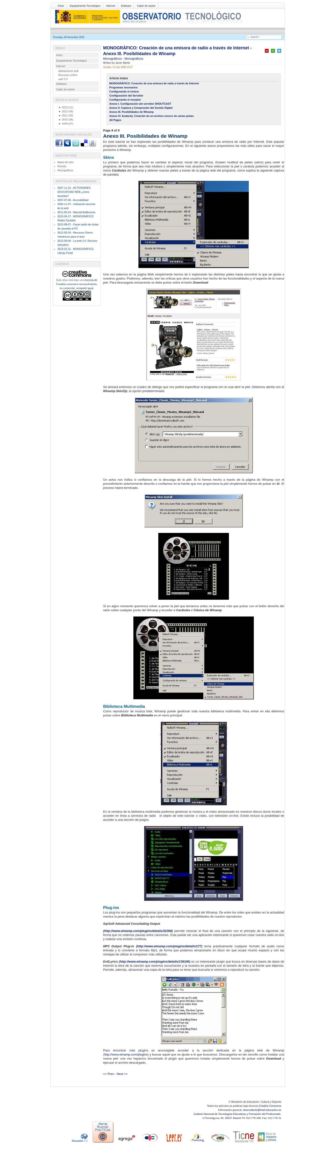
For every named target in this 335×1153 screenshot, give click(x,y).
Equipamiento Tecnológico (85, 5)
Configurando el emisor (124, 91)
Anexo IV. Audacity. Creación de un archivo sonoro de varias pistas (151, 115)
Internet (110, 5)
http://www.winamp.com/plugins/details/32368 (138, 931)
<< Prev (108, 1074)
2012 (63, 111)
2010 (63, 119)
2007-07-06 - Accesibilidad (73, 200)
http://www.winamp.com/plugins (126, 1054)
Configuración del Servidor (126, 95)
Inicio (61, 5)
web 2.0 (63, 79)
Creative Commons (270, 1105)
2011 (63, 115)
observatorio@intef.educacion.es (262, 1109)
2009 (63, 123)
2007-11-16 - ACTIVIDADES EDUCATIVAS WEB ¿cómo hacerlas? (74, 191)
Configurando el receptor (125, 99)
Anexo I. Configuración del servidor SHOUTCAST (140, 103)
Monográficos (113, 58)
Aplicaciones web (68, 70)
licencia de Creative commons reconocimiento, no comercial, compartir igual (76, 284)
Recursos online (67, 75)
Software (126, 5)
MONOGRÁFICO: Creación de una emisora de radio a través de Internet (154, 83)
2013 (63, 107)
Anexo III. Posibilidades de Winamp (131, 111)
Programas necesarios (123, 87)
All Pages (115, 120)
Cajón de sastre (146, 5)
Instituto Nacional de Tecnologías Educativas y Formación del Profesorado (237, 1114)
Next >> (122, 1074)
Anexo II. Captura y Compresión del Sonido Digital (141, 107)
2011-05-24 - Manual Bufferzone (76, 212)
